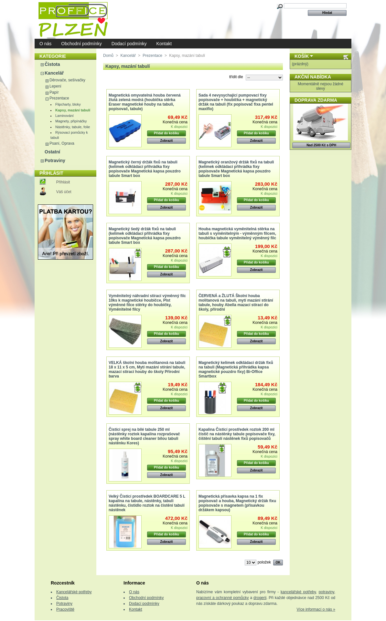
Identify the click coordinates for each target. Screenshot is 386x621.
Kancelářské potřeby (73, 592)
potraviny (326, 592)
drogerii (259, 597)
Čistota (52, 64)
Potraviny (55, 160)
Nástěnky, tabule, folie (72, 127)
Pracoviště (65, 609)
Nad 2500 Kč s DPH (321, 145)
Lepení (55, 86)
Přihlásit (63, 182)
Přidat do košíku (166, 133)
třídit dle (236, 77)
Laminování (64, 116)
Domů (108, 55)
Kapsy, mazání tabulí (72, 110)
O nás (45, 43)
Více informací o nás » (316, 609)
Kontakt (164, 43)
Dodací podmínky (129, 43)
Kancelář (54, 73)
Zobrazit (166, 140)
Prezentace (59, 98)
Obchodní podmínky (81, 43)
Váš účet (63, 192)
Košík (302, 56)
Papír (54, 92)
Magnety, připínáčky (71, 121)
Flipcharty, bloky (68, 104)
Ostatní (52, 151)
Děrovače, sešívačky (67, 80)
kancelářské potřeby (298, 592)
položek (264, 562)
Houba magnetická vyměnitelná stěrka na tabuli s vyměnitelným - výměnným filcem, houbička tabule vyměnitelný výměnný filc (237, 233)
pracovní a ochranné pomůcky (222, 597)
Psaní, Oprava (61, 143)
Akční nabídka (313, 76)
